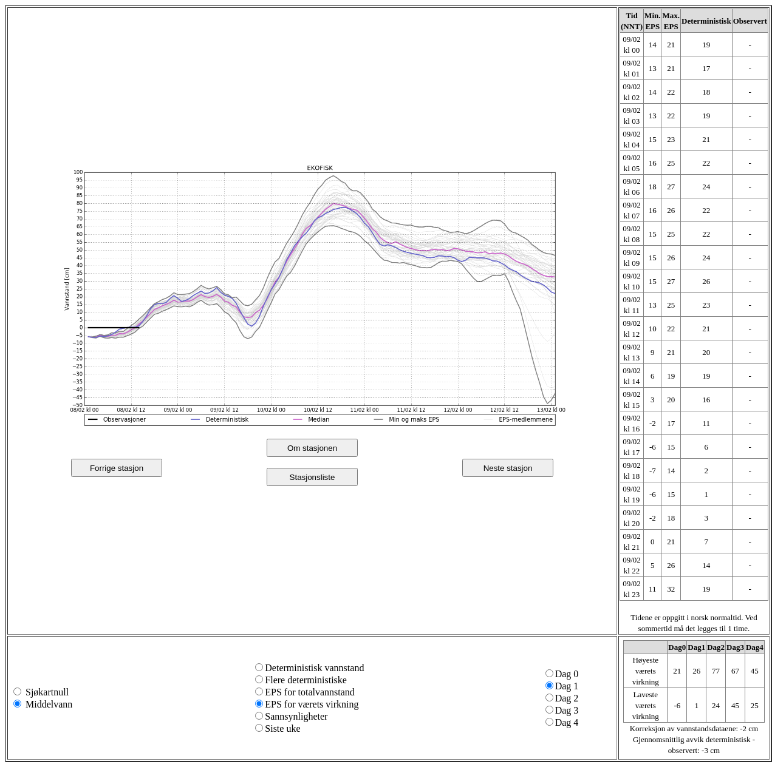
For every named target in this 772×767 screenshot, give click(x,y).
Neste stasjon (508, 468)
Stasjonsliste (312, 477)
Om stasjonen (312, 448)
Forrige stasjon (116, 468)
